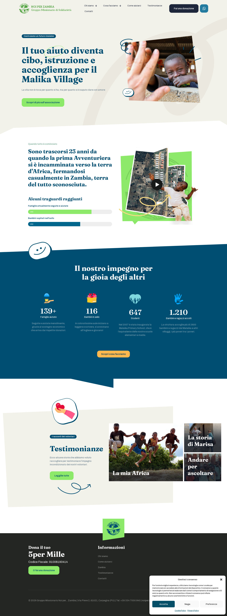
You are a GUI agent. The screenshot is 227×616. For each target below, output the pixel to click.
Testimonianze (105, 573)
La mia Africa (130, 473)
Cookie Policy (180, 611)
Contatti (102, 578)
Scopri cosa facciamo (113, 354)
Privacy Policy (193, 611)
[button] (221, 579)
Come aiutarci (105, 562)
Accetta (163, 604)
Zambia (102, 567)
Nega (187, 604)
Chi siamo (103, 556)
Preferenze (211, 604)
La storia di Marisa (200, 440)
